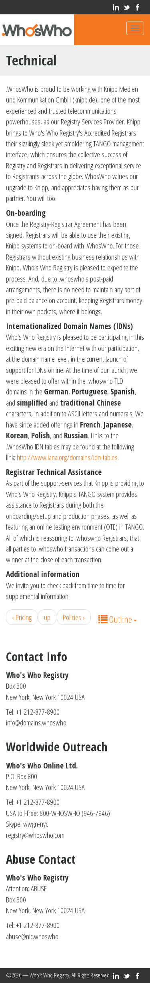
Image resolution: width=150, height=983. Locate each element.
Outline (117, 619)
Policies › (74, 617)
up (47, 617)
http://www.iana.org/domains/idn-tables (67, 457)
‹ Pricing (22, 617)
